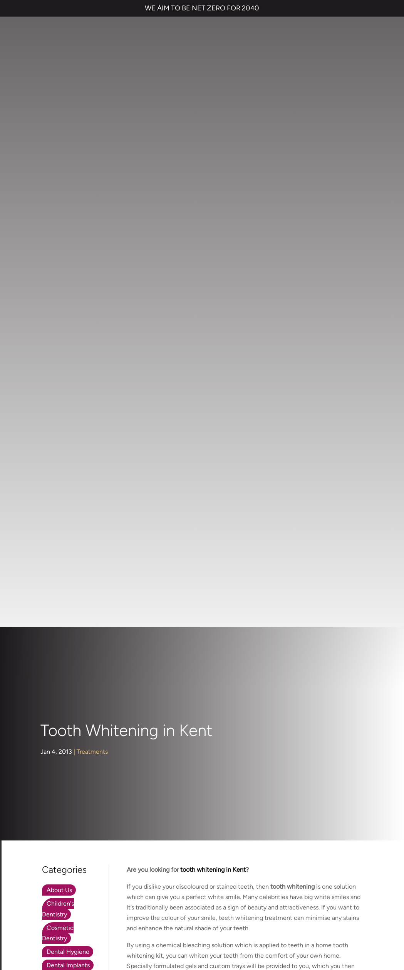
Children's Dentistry (58, 283)
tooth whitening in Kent (289, 574)
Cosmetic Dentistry (58, 307)
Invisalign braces (136, 761)
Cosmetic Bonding (139, 791)
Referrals (220, 776)
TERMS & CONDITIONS (78, 912)
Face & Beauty (66, 353)
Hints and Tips (66, 380)
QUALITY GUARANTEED (325, 912)
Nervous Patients (70, 393)
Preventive (61, 420)
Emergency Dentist (140, 822)
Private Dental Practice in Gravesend (202, 939)
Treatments (92, 126)
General (57, 366)
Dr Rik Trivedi (145, 494)
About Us (59, 264)
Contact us (223, 761)
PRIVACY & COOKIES (139, 912)
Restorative (62, 434)
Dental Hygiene (68, 326)
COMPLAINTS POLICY (198, 912)
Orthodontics (65, 407)
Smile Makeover (136, 807)
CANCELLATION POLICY (260, 912)
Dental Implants (68, 339)
